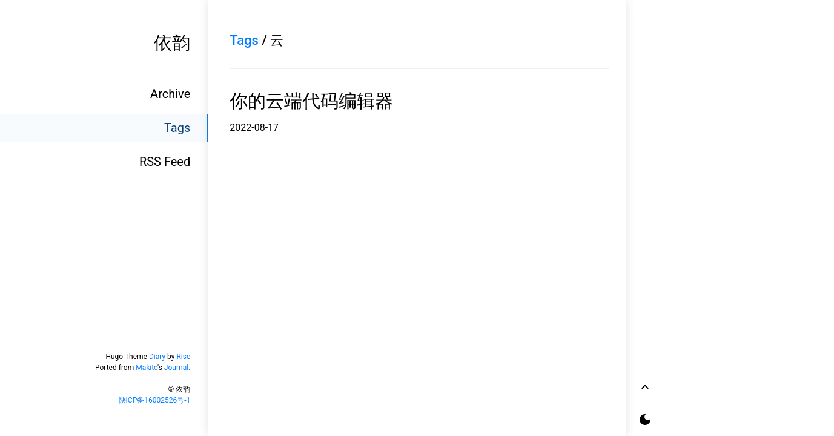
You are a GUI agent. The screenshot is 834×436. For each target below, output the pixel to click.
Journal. (177, 367)
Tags (177, 128)
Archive (170, 94)
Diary (157, 356)
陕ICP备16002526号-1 (155, 400)
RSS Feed (164, 161)
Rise (183, 356)
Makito (146, 367)
